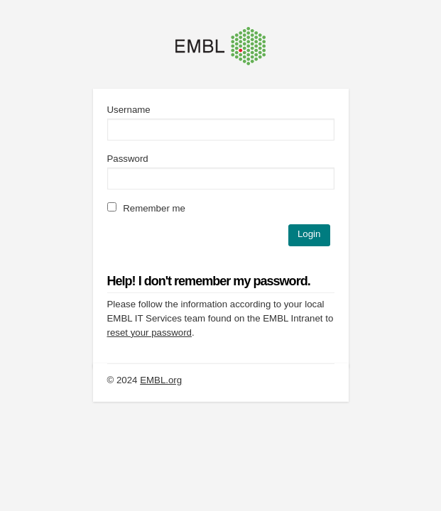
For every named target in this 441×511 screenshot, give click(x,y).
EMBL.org (161, 380)
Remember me (146, 208)
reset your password (149, 332)
